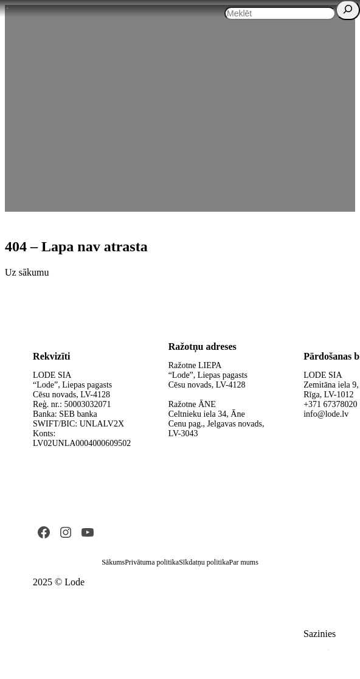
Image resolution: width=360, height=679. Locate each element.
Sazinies (319, 634)
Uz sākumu (27, 272)
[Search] (348, 10)
